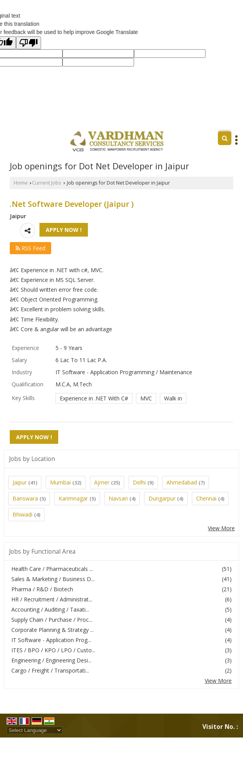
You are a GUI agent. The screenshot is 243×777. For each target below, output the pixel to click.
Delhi (139, 482)
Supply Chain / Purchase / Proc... (51, 619)
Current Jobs (46, 182)
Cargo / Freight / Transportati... (50, 670)
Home (21, 182)
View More (221, 528)
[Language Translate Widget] (35, 730)
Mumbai (60, 482)
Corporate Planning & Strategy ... (52, 629)
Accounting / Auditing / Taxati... (50, 609)
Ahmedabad (181, 482)
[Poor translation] (28, 42)
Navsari (118, 498)
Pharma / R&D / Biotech (42, 589)
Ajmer (101, 482)
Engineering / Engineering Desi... (51, 660)
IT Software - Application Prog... (51, 640)
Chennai (206, 498)
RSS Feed (30, 248)
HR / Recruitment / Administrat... (51, 599)
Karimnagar (73, 498)
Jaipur (20, 482)
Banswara (25, 498)
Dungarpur (161, 498)
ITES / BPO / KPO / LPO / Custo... (53, 650)
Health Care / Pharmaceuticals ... (52, 568)
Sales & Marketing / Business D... (53, 579)
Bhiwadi (22, 514)
